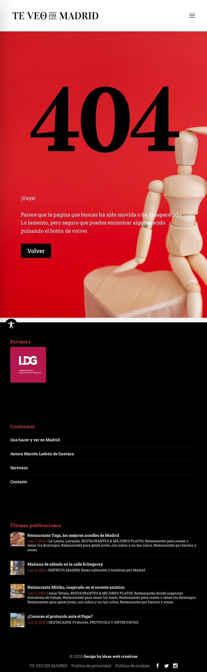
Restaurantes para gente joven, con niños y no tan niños (106, 545)
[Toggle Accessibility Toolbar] (11, 325)
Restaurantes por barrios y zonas (146, 602)
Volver (36, 250)
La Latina (56, 541)
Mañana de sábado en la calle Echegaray (65, 564)
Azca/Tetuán (59, 593)
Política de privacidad (91, 665)
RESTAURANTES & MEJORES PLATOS (112, 541)
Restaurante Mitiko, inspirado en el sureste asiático (75, 587)
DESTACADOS (60, 622)
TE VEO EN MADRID (48, 665)
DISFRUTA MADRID (64, 570)
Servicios (19, 467)
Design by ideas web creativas (111, 656)
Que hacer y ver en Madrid (35, 439)
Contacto (18, 481)
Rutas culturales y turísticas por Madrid (113, 570)
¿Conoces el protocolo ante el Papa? (60, 616)
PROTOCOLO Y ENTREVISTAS (114, 622)
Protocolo (80, 622)
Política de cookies (132, 665)
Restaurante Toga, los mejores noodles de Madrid (73, 535)
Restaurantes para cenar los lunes (90, 597)
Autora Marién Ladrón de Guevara (42, 453)
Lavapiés (72, 541)
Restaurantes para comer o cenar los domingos (157, 597)
